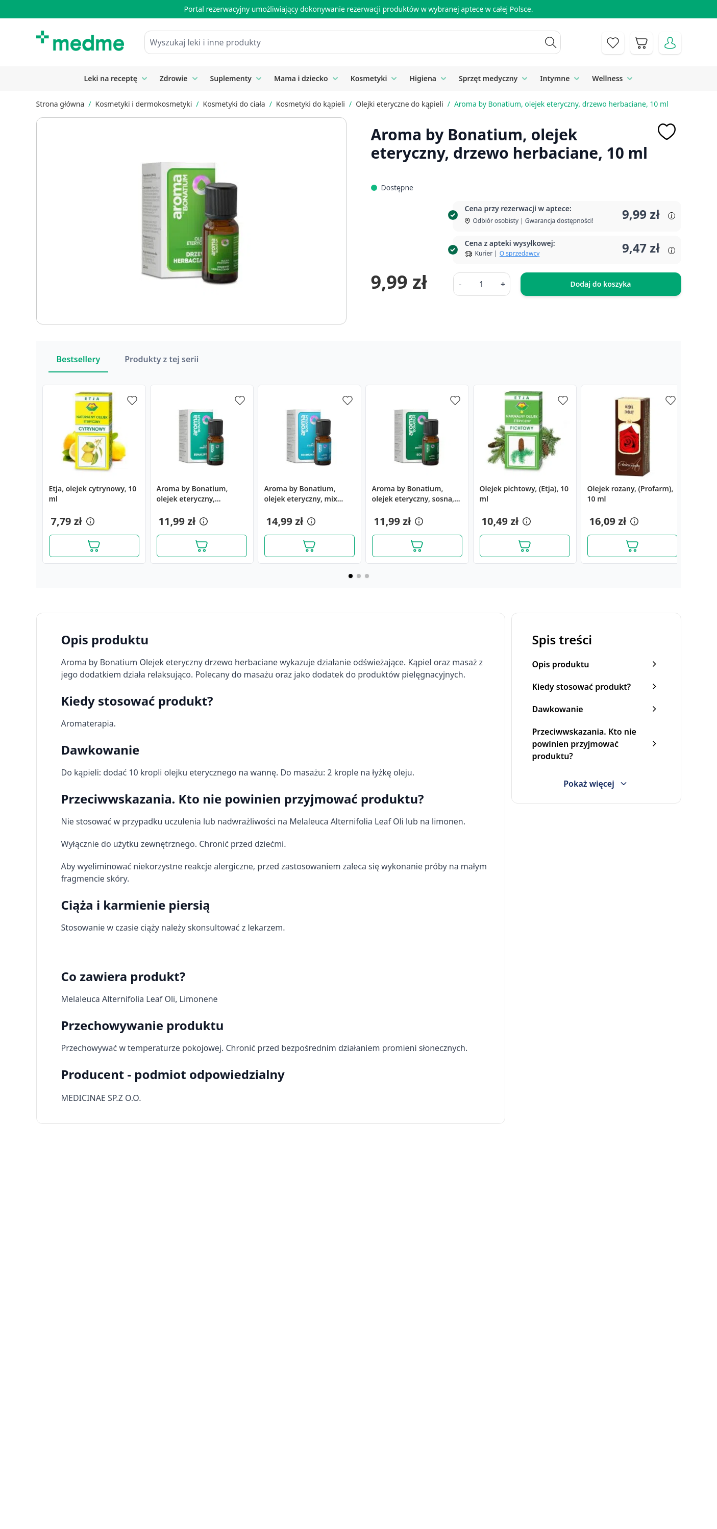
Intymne (555, 78)
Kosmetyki (369, 78)
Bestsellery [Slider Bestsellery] (79, 359)
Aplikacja (361, 1509)
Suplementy (231, 78)
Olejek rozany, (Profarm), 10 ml (630, 494)
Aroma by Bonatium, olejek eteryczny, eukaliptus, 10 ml (192, 494)
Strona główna (60, 104)
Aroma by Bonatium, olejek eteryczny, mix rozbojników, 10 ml (300, 494)
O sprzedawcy (519, 253)
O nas (242, 1485)
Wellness (607, 78)
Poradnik (361, 1439)
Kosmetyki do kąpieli (310, 104)
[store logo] (80, 41)
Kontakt (245, 1439)
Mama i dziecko (301, 78)
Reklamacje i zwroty (551, 1462)
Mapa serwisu (371, 1462)
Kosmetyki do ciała (234, 104)
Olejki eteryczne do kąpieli (399, 104)
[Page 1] (351, 576)
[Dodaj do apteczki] (667, 131)
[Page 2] (359, 576)
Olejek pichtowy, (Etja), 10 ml (524, 494)
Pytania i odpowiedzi (383, 1485)
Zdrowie (174, 78)
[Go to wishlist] (613, 43)
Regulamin (250, 1462)
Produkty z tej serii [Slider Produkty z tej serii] (162, 359)
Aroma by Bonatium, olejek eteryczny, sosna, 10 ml (413, 494)
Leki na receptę (110, 78)
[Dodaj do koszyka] (94, 546)
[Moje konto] (670, 43)
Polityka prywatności (552, 1439)
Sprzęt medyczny (488, 78)
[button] (89, 521)
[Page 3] (367, 576)
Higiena (422, 78)
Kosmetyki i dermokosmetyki (143, 104)
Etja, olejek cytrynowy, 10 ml (93, 494)
